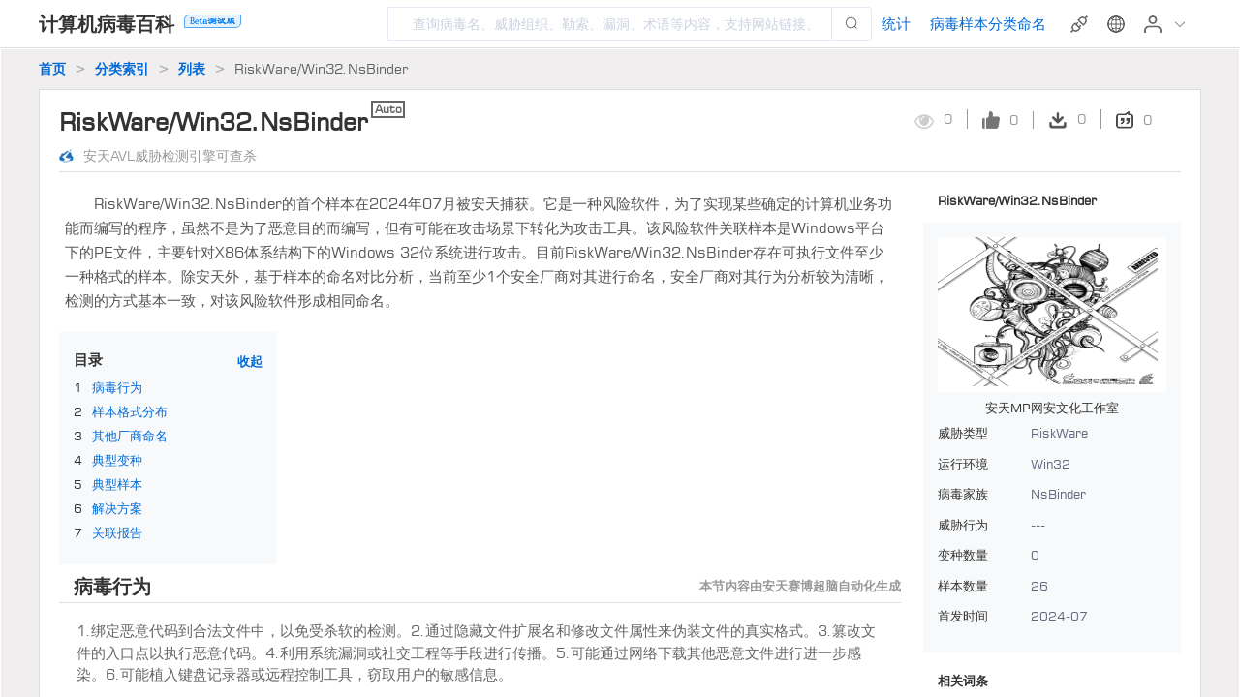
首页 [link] (52, 68)
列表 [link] (191, 68)
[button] (1118, 24)
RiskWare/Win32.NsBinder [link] (321, 68)
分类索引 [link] (122, 68)
